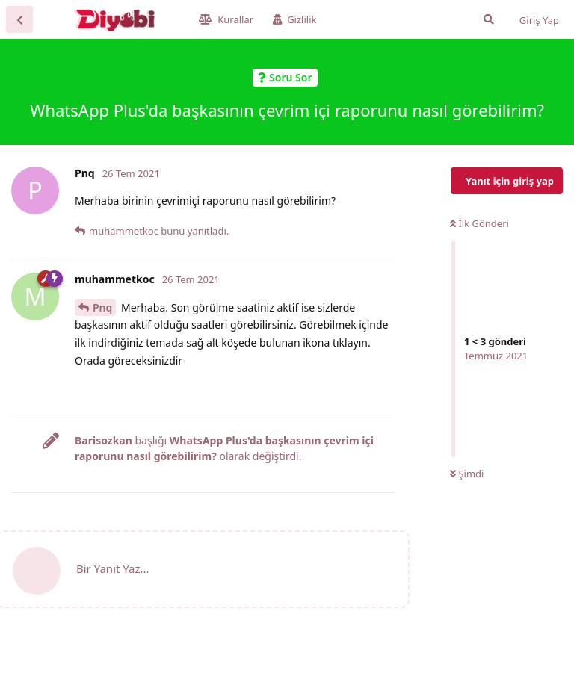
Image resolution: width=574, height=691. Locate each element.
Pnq (102, 307)
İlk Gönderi (479, 223)
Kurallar (226, 19)
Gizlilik (294, 19)
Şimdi (467, 473)
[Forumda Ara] (488, 19)
